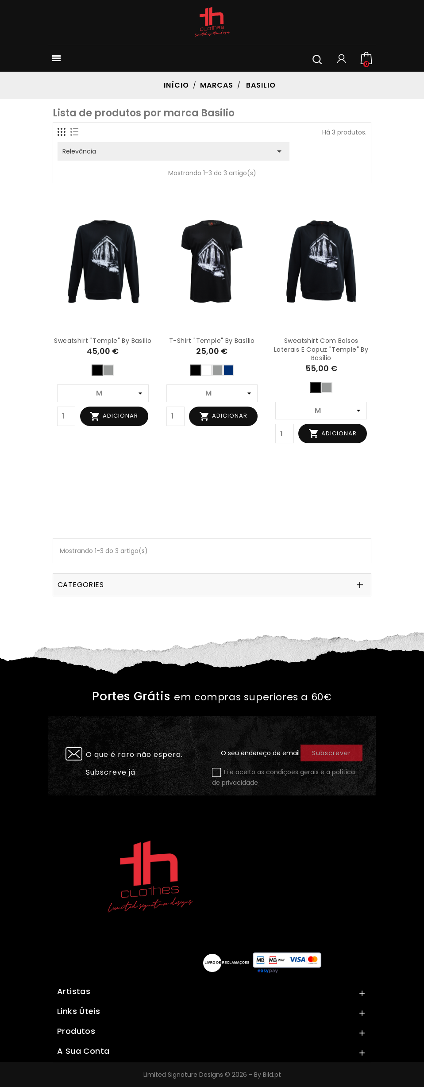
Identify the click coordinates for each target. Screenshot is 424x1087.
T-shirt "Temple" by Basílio (212, 340)
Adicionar (114, 416)
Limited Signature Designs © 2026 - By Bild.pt (212, 1074)
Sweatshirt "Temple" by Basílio (102, 340)
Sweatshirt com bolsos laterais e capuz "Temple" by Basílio (321, 349)
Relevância (173, 151)
